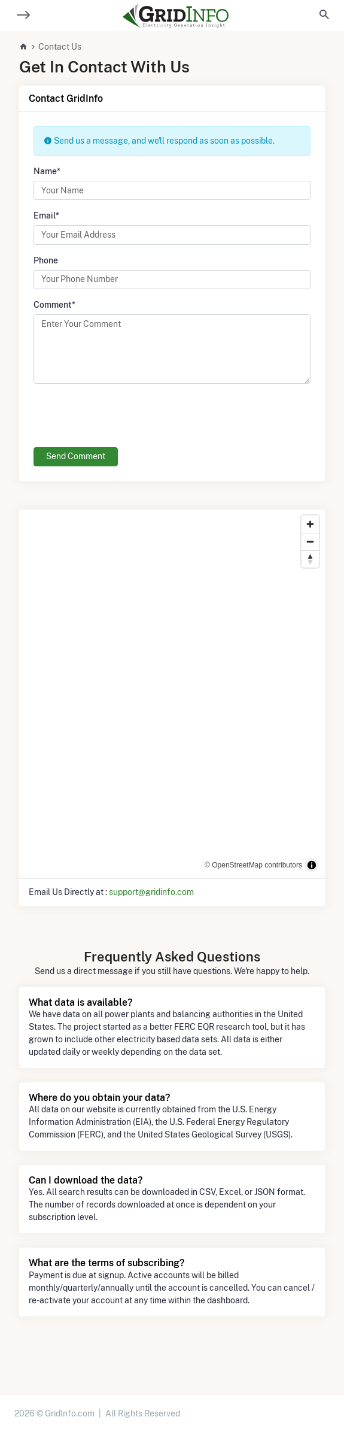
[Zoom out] (310, 541)
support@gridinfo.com (151, 892)
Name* (47, 171)
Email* (46, 215)
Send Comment (75, 456)
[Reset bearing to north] (310, 559)
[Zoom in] (310, 524)
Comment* (54, 305)
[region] (172, 693)
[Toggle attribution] (312, 865)
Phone (46, 260)
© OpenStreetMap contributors (253, 865)
